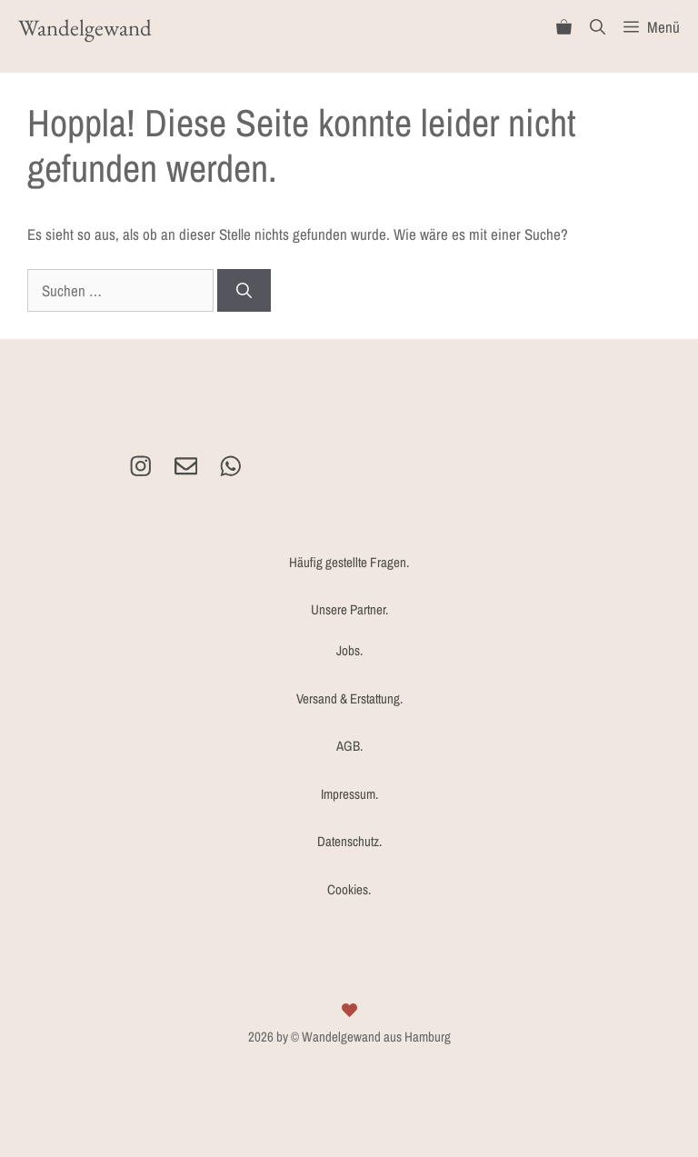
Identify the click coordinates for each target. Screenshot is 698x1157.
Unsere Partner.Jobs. (349, 630)
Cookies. (349, 889)
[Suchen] (244, 291)
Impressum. (349, 793)
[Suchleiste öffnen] (597, 27)
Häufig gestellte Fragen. (349, 562)
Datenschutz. (349, 841)
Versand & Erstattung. (349, 698)
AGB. (349, 745)
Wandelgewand (85, 27)
